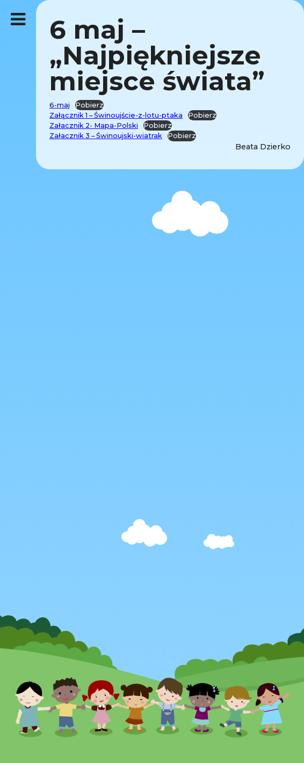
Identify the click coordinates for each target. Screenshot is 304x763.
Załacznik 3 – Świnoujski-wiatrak (105, 136)
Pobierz (89, 105)
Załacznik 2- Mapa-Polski (93, 125)
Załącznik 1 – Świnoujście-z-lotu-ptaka (116, 115)
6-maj (59, 105)
